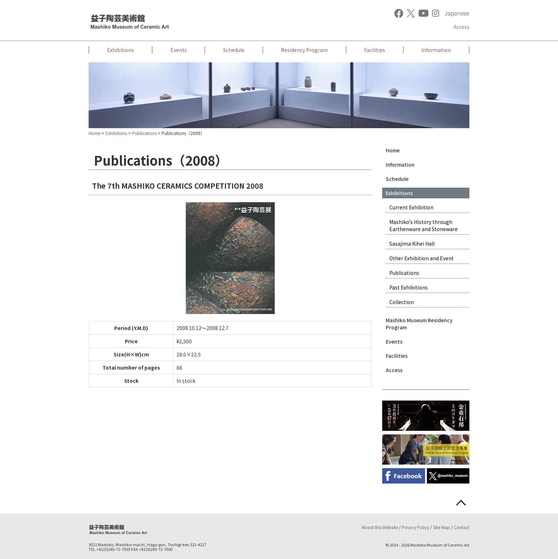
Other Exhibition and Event (421, 258)
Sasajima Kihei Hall (412, 243)
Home (94, 133)
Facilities (374, 49)
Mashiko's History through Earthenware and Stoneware (423, 225)
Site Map (441, 527)
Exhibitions (120, 49)
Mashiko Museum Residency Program (419, 324)
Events (178, 49)
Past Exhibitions (408, 287)
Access (461, 26)
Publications (144, 133)
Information (436, 49)
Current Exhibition (411, 207)
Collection (401, 301)
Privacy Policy (415, 527)
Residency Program (304, 49)
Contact (461, 527)
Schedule (233, 49)
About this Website (380, 527)
